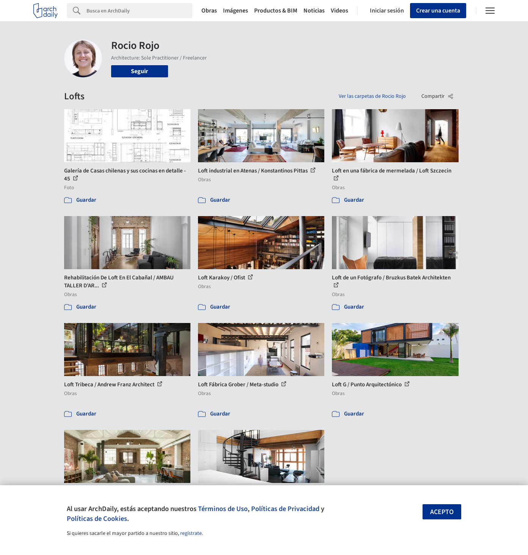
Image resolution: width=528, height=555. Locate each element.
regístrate (191, 533)
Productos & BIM (275, 11)
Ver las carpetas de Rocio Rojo (372, 96)
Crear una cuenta (438, 10)
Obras (209, 11)
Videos (339, 11)
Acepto (442, 512)
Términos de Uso (223, 509)
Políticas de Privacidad (285, 509)
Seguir (139, 71)
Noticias (314, 11)
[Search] (139, 10)
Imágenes (235, 11)
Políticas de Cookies (97, 519)
